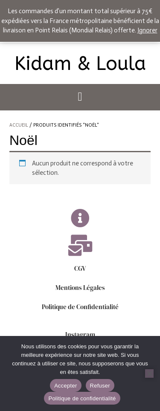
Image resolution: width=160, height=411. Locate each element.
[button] (80, 97)
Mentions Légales (80, 287)
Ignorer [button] (147, 30)
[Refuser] (149, 373)
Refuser (100, 385)
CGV (80, 268)
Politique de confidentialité (82, 398)
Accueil (18, 125)
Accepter (65, 385)
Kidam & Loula (80, 63)
